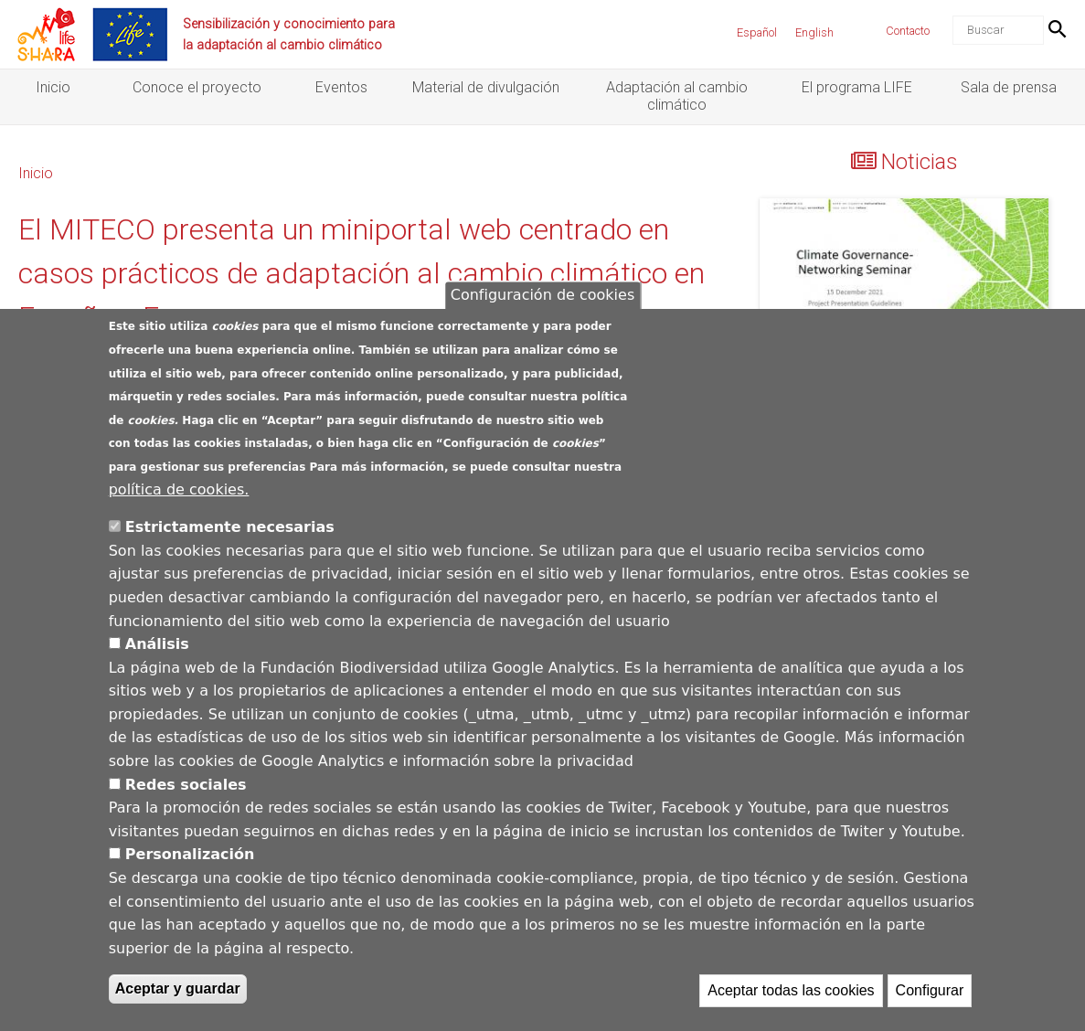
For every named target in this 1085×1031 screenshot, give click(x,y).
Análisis (157, 645)
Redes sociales (186, 785)
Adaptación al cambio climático (677, 96)
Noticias (919, 162)
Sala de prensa (1009, 87)
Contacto (908, 30)
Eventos (341, 87)
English (814, 32)
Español (757, 32)
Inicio (53, 87)
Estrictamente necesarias (230, 528)
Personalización (190, 856)
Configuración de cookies (542, 296)
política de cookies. (179, 490)
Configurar (930, 992)
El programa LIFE (857, 87)
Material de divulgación (485, 87)
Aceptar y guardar (177, 990)
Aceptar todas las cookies (790, 992)
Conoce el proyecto (197, 87)
